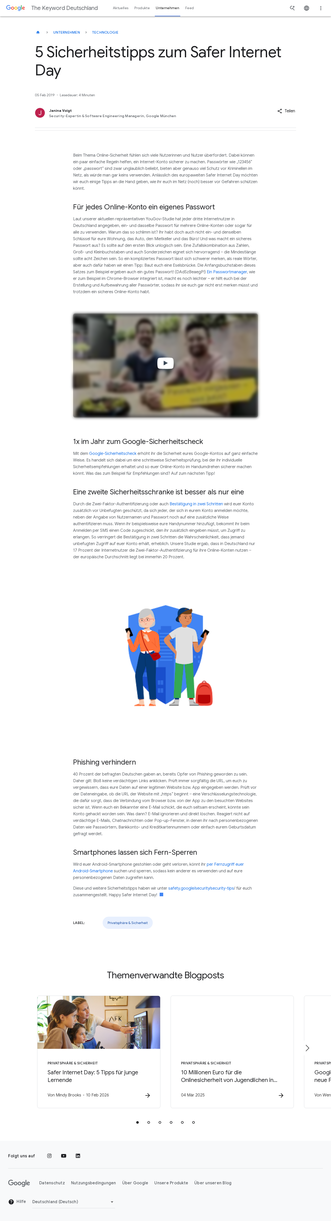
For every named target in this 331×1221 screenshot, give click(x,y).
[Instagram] (49, 1156)
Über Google (135, 1183)
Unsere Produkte (171, 1183)
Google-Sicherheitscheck (112, 453)
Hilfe (17, 1202)
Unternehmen (66, 32)
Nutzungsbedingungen (93, 1183)
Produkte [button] (142, 8)
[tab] (137, 1122)
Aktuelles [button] (120, 8)
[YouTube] (64, 1156)
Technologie (105, 32)
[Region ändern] (73, 1202)
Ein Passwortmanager (227, 272)
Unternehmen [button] (167, 8)
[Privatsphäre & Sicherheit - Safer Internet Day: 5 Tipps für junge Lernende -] (98, 1052)
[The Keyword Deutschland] (38, 32)
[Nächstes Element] (307, 1048)
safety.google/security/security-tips (201, 888)
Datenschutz (52, 1183)
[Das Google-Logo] (19, 1183)
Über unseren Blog (212, 1183)
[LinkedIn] (78, 1156)
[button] (286, 111)
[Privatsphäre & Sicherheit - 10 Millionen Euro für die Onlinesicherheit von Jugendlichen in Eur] (232, 1052)
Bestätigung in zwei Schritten (196, 504)
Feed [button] (189, 8)
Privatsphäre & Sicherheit (128, 922)
